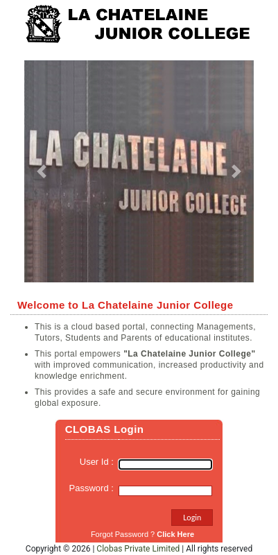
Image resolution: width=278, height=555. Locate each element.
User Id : (99, 461)
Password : (94, 488)
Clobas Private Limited (138, 549)
